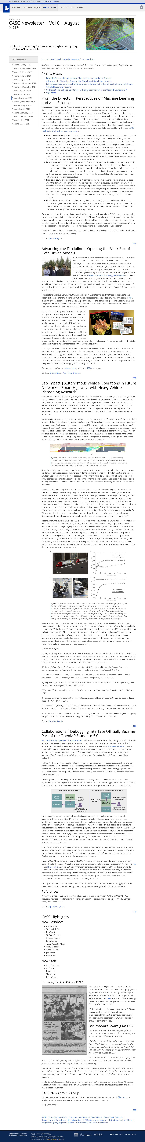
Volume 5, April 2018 (21, 109)
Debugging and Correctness (54, 1120)
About (73, 7)
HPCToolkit (53, 866)
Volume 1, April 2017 (21, 124)
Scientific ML (81, 1122)
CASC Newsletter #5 (116, 746)
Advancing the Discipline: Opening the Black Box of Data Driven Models (79, 81)
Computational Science (79, 1117)
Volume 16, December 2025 (24, 68)
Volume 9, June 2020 (21, 94)
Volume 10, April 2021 (21, 90)
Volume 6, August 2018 (22, 105)
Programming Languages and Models (58, 1122)
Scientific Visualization (98, 1122)
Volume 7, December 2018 (23, 101)
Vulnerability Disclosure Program (55, 1139)
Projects (37, 7)
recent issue (107, 275)
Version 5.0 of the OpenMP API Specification (62, 740)
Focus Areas (27, 7)
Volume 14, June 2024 (21, 76)
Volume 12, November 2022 (24, 83)
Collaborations (63, 7)
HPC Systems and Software (94, 1120)
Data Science (96, 1117)
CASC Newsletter (88, 59)
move (108, 998)
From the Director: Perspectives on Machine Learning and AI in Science (78, 78)
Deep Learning (74, 1120)
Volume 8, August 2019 (22, 98)
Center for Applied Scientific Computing (64, 59)
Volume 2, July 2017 (20, 120)
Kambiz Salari (56, 721)
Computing (16, 7)
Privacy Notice (130, 1134)
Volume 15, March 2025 (22, 72)
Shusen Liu (56, 373)
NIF (131, 297)
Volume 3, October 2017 (22, 116)
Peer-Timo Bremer (71, 373)
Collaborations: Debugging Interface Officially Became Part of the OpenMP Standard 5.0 (86, 89)
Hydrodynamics (115, 1120)
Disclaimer (119, 1134)
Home (44, 59)
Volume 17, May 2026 (21, 65)
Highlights (51, 92)
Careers (80, 7)
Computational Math (58, 1117)
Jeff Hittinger (55, 238)
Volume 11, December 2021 (24, 87)
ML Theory (128, 1120)
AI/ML (44, 1117)
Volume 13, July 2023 (21, 79)
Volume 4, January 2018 (22, 113)
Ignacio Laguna (57, 906)
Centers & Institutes (49, 7)
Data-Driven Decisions (113, 1117)
